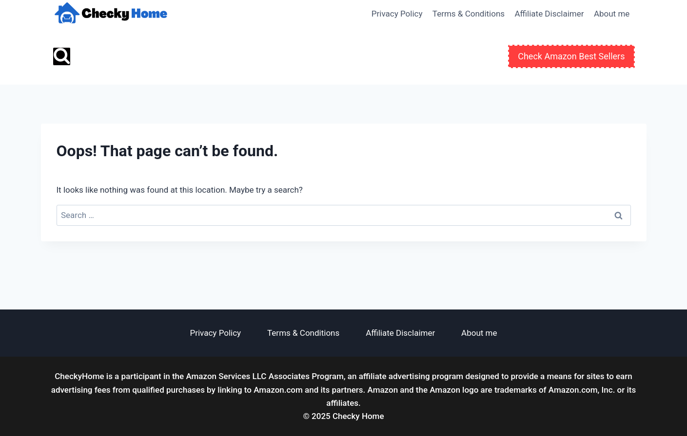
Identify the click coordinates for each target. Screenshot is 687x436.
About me (611, 13)
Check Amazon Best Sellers (571, 56)
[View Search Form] (62, 56)
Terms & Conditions (468, 13)
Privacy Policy (397, 13)
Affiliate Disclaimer (549, 13)
